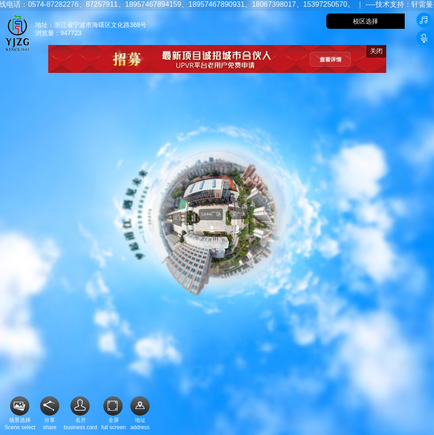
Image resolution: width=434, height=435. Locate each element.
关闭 (376, 50)
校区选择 (365, 21)
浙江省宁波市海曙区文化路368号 (100, 24)
